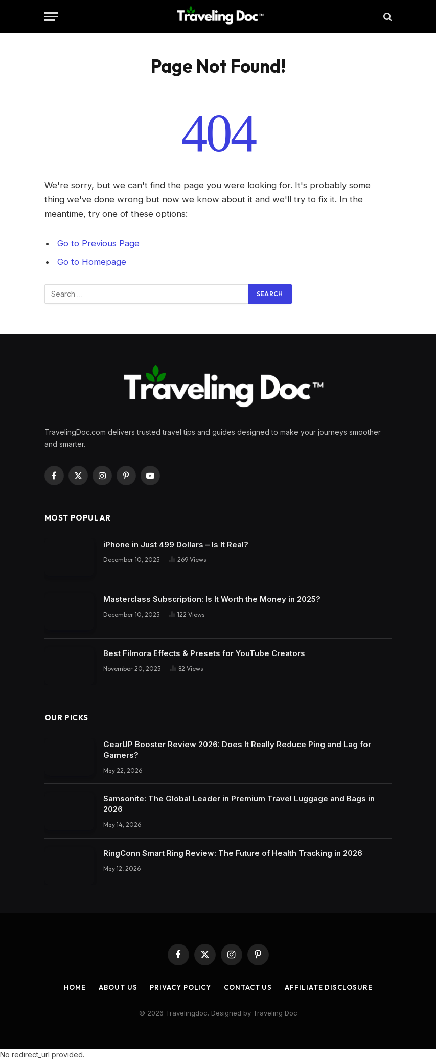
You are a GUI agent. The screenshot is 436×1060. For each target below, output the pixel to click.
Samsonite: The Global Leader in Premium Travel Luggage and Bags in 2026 (239, 804)
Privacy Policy (180, 987)
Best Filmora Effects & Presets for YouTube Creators (204, 653)
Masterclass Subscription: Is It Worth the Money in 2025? (211, 599)
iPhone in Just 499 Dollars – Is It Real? (175, 544)
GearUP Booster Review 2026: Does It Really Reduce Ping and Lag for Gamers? (237, 749)
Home (75, 987)
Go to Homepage (91, 262)
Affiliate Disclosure (328, 987)
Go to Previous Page (98, 243)
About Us (118, 987)
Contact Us (248, 987)
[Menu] (51, 16)
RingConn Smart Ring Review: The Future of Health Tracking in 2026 (232, 853)
